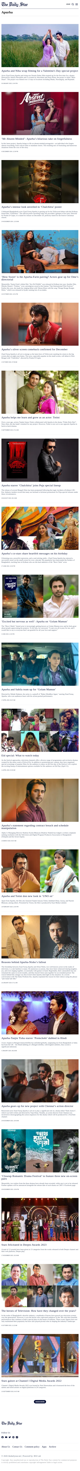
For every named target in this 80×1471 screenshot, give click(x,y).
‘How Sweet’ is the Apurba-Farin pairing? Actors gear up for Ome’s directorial (39, 278)
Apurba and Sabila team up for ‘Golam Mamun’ (28, 689)
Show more (40, 1402)
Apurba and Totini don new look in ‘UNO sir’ (27, 896)
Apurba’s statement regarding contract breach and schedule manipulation (35, 827)
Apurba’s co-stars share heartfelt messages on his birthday (34, 553)
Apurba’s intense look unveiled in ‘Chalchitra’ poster (31, 206)
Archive (52, 1447)
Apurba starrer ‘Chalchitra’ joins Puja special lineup (31, 485)
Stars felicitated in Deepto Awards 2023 (24, 1244)
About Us (5, 1447)
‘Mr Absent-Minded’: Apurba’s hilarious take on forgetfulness (36, 138)
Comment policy (32, 1447)
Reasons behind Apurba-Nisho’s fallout (23, 962)
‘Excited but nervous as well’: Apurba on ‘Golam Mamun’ (34, 621)
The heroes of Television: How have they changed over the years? (38, 1310)
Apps (44, 1447)
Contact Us (17, 1447)
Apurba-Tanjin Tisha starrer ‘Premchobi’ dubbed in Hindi (34, 1038)
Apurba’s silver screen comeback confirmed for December (34, 349)
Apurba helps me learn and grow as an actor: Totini (30, 417)
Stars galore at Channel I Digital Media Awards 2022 (31, 1380)
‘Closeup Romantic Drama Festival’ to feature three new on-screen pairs (39, 1177)
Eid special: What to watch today (20, 755)
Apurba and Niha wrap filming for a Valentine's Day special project (39, 70)
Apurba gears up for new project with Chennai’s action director (37, 1106)
